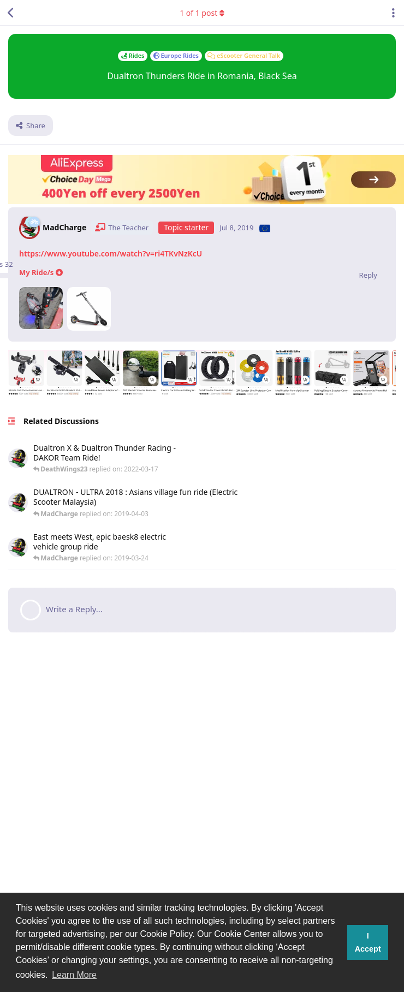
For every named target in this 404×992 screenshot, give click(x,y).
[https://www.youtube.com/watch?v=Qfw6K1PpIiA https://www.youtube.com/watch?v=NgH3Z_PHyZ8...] (133, 547)
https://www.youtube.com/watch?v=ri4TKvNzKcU (110, 253)
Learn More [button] (74, 974)
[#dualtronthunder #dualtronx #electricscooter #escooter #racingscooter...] (139, 458)
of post (202, 13)
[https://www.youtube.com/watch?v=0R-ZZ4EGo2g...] (167, 502)
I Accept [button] (368, 942)
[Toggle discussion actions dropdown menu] (393, 12)
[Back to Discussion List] (11, 12)
